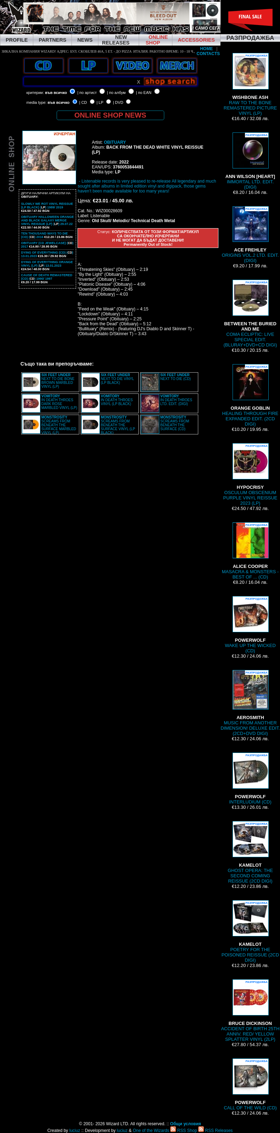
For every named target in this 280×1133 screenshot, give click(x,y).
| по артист (87, 92)
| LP (100, 102)
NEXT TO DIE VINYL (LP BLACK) (117, 379)
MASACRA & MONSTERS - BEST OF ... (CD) (250, 551)
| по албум (116, 92)
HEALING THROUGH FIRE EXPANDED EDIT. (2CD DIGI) (250, 395)
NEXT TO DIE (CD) (175, 377)
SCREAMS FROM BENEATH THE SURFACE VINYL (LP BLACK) (118, 425)
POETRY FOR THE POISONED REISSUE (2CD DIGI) (250, 931)
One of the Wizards (151, 1130)
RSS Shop (183, 1130)
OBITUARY (115, 142)
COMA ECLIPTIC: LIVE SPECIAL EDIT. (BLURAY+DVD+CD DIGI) (250, 314)
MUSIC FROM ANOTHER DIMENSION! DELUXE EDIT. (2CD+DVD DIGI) (250, 703)
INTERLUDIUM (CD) (250, 779)
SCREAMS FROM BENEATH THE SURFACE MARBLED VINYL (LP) (58, 425)
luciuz (74, 1130)
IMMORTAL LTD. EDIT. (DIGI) (250, 161)
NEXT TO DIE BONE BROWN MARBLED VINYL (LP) (57, 380)
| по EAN (144, 92)
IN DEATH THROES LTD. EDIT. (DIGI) (176, 400)
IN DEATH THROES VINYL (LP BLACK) (117, 400)
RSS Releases (215, 1130)
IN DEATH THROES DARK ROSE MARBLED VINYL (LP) (59, 402)
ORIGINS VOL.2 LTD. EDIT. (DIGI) (250, 234)
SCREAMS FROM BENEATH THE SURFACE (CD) (174, 423)
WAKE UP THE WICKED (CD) (250, 624)
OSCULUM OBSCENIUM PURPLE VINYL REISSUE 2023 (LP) (250, 474)
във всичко (56, 92)
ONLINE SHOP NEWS (110, 115)
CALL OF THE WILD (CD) (250, 1084)
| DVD (118, 102)
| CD (83, 102)
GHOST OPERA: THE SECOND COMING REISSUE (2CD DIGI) (250, 852)
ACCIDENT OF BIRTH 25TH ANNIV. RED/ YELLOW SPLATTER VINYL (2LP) (250, 1010)
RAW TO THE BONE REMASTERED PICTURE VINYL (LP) (250, 84)
